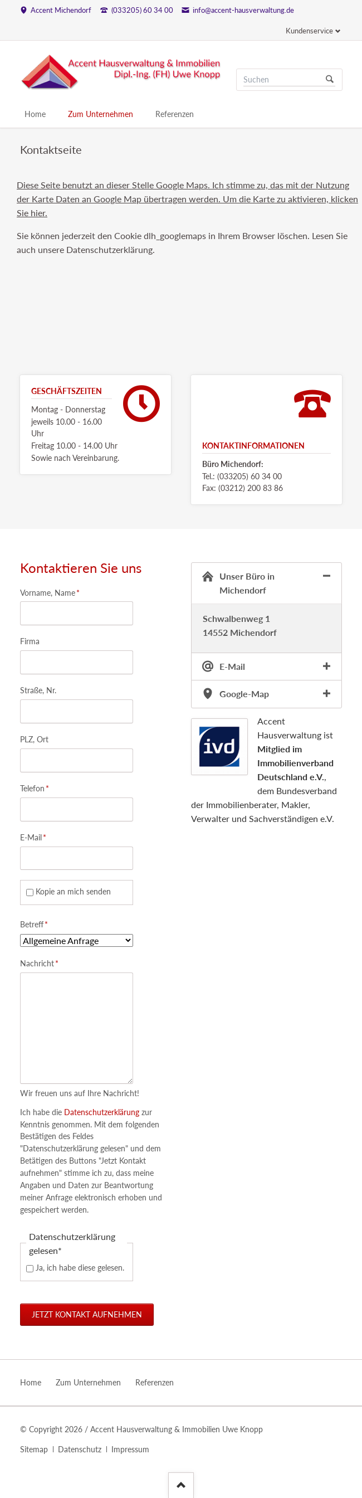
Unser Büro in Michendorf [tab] (247, 583)
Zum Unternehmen (100, 114)
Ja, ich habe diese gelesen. (80, 1267)
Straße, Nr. (38, 690)
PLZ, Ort (34, 739)
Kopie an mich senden (73, 891)
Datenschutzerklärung (100, 1112)
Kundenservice (309, 30)
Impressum (130, 1449)
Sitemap (34, 1449)
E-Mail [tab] (232, 666)
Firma (30, 641)
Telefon (37, 787)
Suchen (329, 79)
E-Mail (37, 836)
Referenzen (174, 114)
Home (35, 114)
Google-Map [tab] (244, 693)
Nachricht (39, 962)
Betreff (37, 923)
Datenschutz (79, 1449)
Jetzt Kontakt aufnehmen (87, 1314)
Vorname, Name (50, 592)
